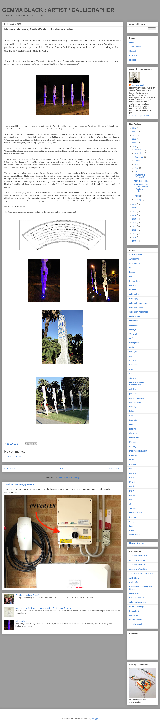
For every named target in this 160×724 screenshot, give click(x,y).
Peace (132, 482)
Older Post (115, 468)
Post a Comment (15, 456)
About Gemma (135, 47)
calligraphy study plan (138, 303)
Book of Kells (134, 281)
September (139, 157)
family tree (133, 360)
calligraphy (133, 298)
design (132, 347)
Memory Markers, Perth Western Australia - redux (141, 187)
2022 (134, 139)
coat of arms (134, 316)
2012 (134, 230)
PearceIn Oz (134, 611)
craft (131, 338)
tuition (131, 530)
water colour (134, 535)
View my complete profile (139, 116)
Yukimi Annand (135, 624)
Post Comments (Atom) (68, 477)
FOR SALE (134, 55)
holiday (132, 411)
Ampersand (134, 259)
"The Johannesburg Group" (27, 595)
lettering (132, 429)
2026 (134, 128)
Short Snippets (135, 620)
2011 (134, 233)
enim (131, 356)
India (131, 416)
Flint (131, 369)
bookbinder (134, 285)
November (139, 153)
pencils (132, 486)
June (136, 164)
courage (132, 329)
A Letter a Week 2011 (138, 560)
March (137, 196)
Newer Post (10, 468)
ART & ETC (134, 578)
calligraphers (134, 294)
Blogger (95, 718)
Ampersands (134, 263)
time (131, 526)
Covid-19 (133, 334)
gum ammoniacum (137, 398)
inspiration (133, 420)
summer (132, 508)
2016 (134, 215)
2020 (134, 146)
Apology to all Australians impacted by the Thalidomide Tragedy (43, 608)
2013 (134, 226)
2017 (134, 212)
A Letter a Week (136, 254)
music (131, 460)
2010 (134, 237)
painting (132, 473)
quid (131, 499)
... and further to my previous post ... (22, 484)
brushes (132, 290)
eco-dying (133, 351)
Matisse (132, 442)
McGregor (133, 446)
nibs (131, 468)
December (139, 150)
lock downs (134, 438)
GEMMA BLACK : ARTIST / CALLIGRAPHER (58, 10)
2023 (134, 135)
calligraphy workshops (138, 312)
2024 (134, 132)
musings (132, 464)
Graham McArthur (136, 598)
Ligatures (133, 433)
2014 (134, 223)
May (136, 168)
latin (131, 424)
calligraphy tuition (136, 307)
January (138, 200)
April (136, 172)
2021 (134, 143)
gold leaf (132, 389)
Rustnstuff (133, 615)
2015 (134, 219)
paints (131, 477)
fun (130, 374)
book (131, 276)
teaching (132, 517)
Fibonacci (133, 365)
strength (132, 504)
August (137, 161)
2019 (134, 204)
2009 (134, 241)
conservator (134, 325)
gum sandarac (135, 402)
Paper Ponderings (136, 607)
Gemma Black (138, 85)
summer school (135, 513)
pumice (132, 495)
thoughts (133, 521)
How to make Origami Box (140, 176)
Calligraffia (133, 582)
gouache (133, 393)
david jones (134, 343)
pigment (132, 491)
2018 (134, 208)
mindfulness (134, 455)
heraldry (132, 407)
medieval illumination (138, 451)
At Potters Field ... (141, 181)
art (130, 268)
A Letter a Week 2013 (138, 569)
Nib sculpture (21, 621)
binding (132, 272)
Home (63, 468)
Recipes (132, 60)
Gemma (132, 378)
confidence (133, 321)
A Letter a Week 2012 (138, 565)
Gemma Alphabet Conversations (136, 383)
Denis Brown (134, 593)
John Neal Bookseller (138, 602)
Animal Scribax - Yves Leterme (142, 573)
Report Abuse (136, 543)
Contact (132, 51)
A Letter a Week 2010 (138, 556)
